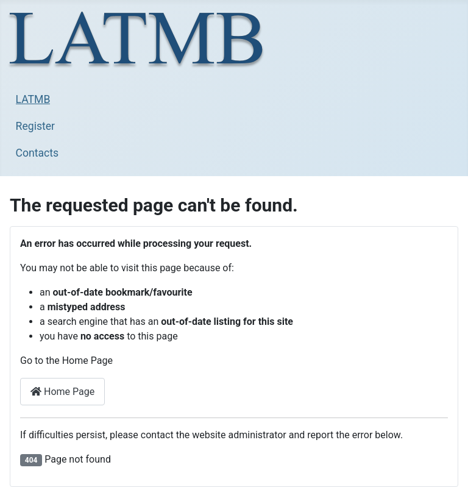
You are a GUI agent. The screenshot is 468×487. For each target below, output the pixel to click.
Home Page (62, 391)
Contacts (37, 153)
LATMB (33, 99)
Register (35, 126)
